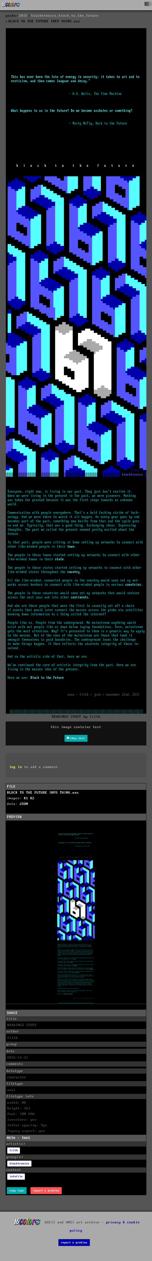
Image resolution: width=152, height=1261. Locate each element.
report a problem (46, 1190)
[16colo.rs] (11, 5)
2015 (23, 16)
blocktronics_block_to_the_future (65, 16)
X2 (32, 798)
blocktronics (19, 1163)
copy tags (16, 1190)
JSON (24, 804)
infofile (16, 1176)
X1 (26, 798)
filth (14, 1150)
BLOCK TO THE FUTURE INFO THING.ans (43, 793)
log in (15, 767)
